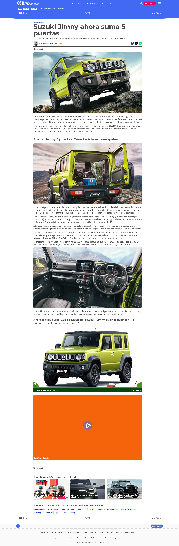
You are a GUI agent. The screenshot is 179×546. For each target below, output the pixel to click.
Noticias (82, 3)
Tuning (72, 512)
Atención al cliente (56, 532)
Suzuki (40, 49)
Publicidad (109, 532)
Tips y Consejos (61, 512)
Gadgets (92, 509)
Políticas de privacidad (89, 532)
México (100, 538)
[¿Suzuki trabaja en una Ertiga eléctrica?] (87, 489)
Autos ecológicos (68, 509)
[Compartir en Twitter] (136, 43)
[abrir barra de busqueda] (141, 3)
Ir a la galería (136, 390)
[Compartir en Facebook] (132, 43)
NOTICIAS (22, 13)
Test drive (48, 512)
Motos (123, 509)
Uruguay (113, 538)
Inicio (20, 9)
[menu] (160, 3)
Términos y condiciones (72, 532)
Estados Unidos (90, 538)
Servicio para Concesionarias (124, 532)
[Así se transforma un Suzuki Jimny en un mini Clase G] (124, 489)
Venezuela (121, 538)
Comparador (105, 3)
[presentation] (87, 357)
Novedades (38, 22)
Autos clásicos (53, 509)
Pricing (101, 532)
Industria (101, 509)
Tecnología (37, 512)
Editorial (26, 9)
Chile (64, 538)
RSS (137, 532)
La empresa (44, 532)
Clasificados (92, 3)
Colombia (72, 538)
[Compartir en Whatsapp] (140, 43)
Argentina (57, 538)
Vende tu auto (149, 3)
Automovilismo (39, 509)
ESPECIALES (89, 13)
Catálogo (72, 3)
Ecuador (80, 538)
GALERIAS (156, 13)
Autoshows (82, 509)
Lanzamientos (112, 509)
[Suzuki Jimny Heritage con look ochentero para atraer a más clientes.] (50, 489)
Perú (106, 538)
